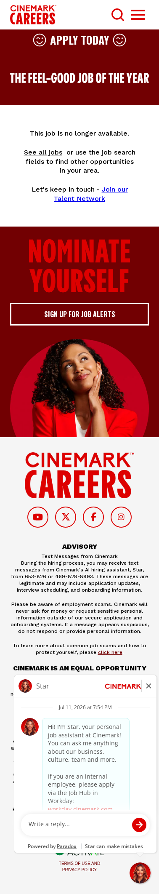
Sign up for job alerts (79, 314)
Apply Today (79, 40)
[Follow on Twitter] (65, 517)
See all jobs (43, 152)
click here (110, 652)
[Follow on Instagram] (121, 517)
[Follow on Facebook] (93, 517)
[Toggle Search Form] (117, 14)
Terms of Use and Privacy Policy (79, 866)
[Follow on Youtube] (37, 517)
